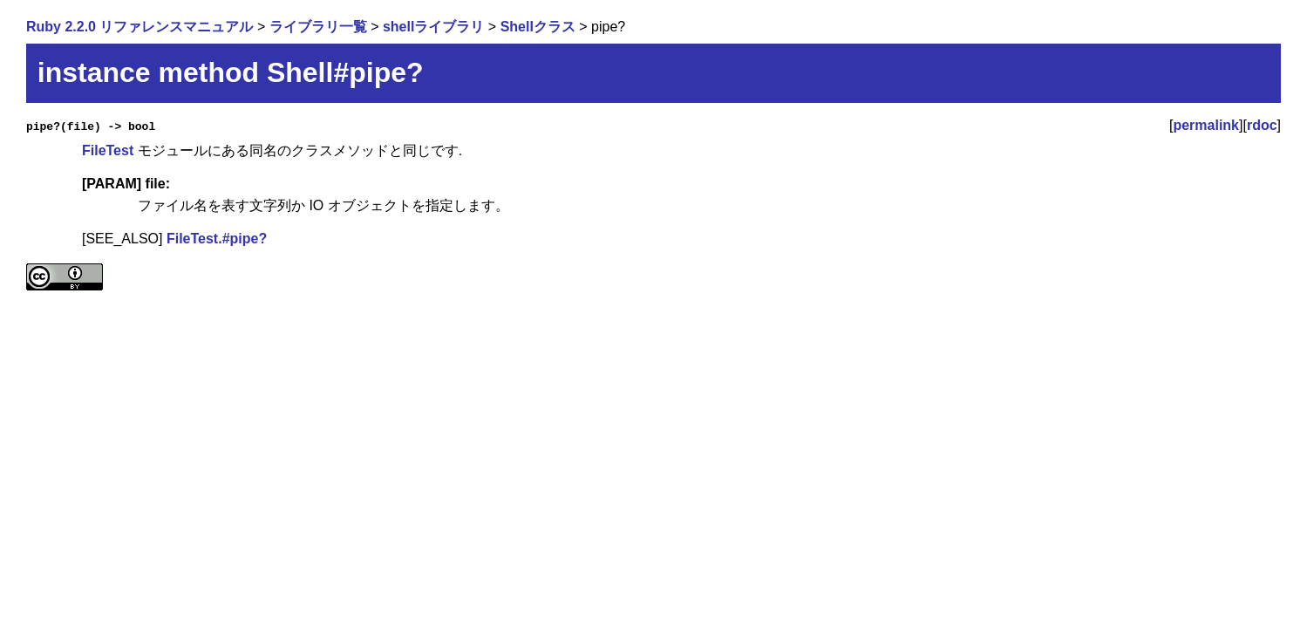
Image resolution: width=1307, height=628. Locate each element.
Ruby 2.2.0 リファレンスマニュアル (139, 26)
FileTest (107, 150)
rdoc (1262, 125)
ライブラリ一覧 (318, 26)
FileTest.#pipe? (217, 238)
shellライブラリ (433, 26)
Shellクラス (537, 26)
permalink (1206, 125)
